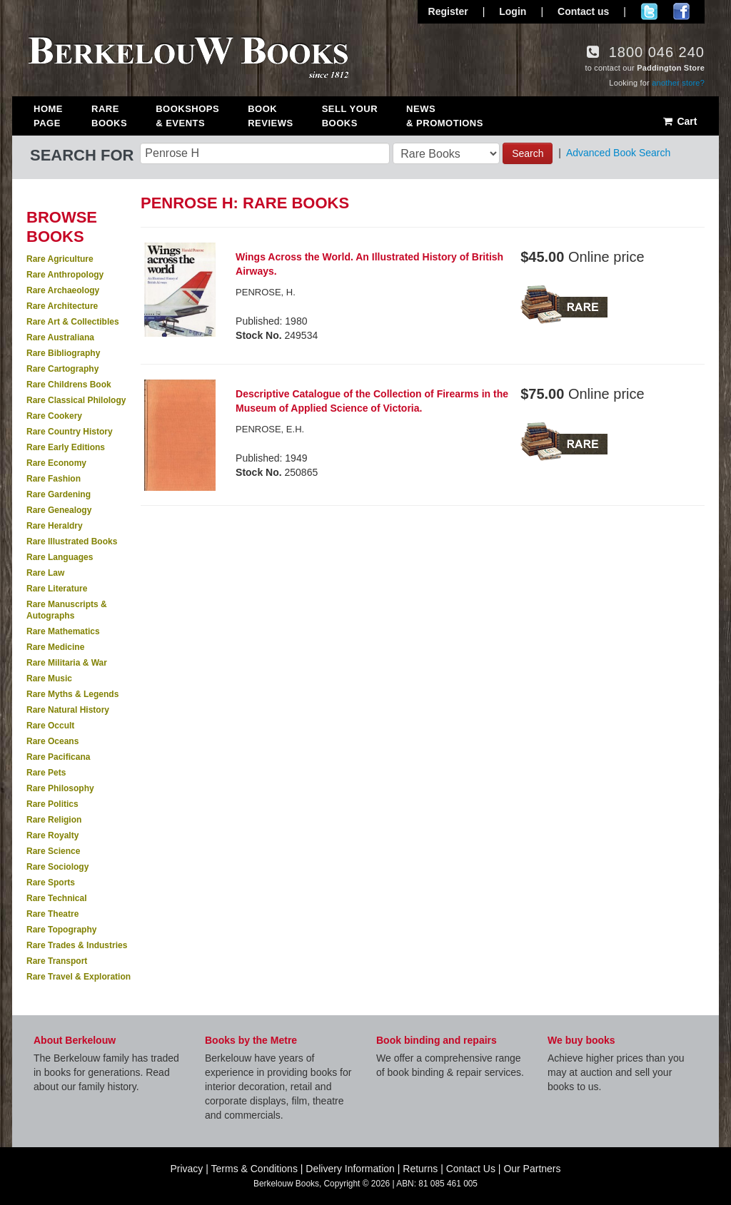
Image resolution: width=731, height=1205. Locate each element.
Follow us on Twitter (649, 11)
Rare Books (109, 115)
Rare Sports (50, 883)
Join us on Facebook (681, 11)
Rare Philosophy (60, 788)
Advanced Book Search (618, 152)
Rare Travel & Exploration (78, 977)
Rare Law (45, 573)
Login (512, 11)
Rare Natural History (67, 710)
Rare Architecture (62, 306)
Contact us (583, 11)
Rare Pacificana (58, 757)
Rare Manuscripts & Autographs (66, 610)
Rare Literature (56, 589)
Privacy (186, 1168)
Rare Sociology (57, 867)
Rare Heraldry (54, 526)
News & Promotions (444, 115)
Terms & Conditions (254, 1168)
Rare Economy (56, 463)
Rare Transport (56, 961)
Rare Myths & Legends (72, 694)
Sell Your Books (350, 115)
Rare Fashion (53, 479)
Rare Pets (46, 773)
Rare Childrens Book (68, 385)
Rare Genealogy (58, 510)
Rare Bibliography (63, 353)
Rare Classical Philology (76, 400)
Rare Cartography (62, 369)
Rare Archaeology (62, 290)
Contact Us (470, 1168)
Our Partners (531, 1168)
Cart (679, 121)
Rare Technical (56, 898)
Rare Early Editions (65, 447)
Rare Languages (59, 557)
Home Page (48, 115)
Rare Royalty (52, 835)
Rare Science (53, 851)
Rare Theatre (52, 914)
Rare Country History (69, 432)
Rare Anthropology (65, 275)
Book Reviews (270, 115)
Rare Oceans (52, 741)
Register (448, 11)
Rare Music (49, 678)
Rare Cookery (54, 416)
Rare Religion (53, 820)
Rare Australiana (60, 337)
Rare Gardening (58, 494)
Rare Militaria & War (66, 663)
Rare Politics (52, 804)
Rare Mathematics (63, 631)
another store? (678, 82)
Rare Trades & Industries (76, 945)
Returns (420, 1168)
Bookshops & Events (187, 115)
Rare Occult (50, 726)
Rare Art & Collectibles (72, 322)
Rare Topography (61, 930)
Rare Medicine (55, 647)
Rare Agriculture (60, 259)
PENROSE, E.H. (270, 429)
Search (527, 153)
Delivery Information (350, 1168)
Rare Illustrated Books (71, 541)
